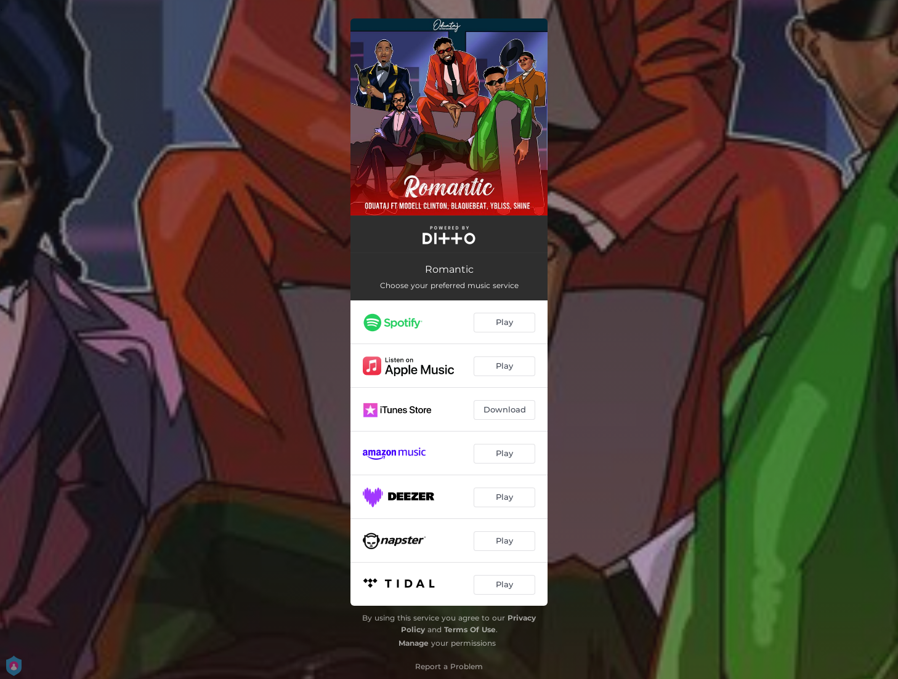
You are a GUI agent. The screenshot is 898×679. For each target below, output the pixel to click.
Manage (413, 643)
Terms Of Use (470, 629)
